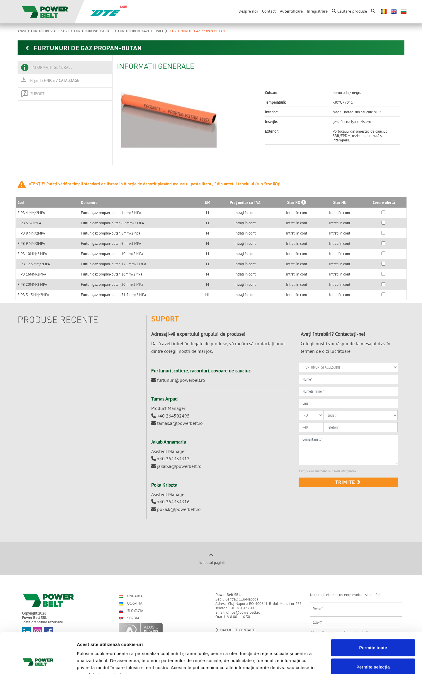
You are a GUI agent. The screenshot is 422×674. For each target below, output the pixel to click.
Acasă (24, 31)
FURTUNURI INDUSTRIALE (96, 31)
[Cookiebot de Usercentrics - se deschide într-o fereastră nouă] (38, 662)
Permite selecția (373, 631)
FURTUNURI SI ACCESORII (52, 31)
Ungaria (131, 596)
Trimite (348, 482)
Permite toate (373, 611)
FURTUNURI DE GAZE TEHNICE (143, 31)
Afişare (293, 662)
